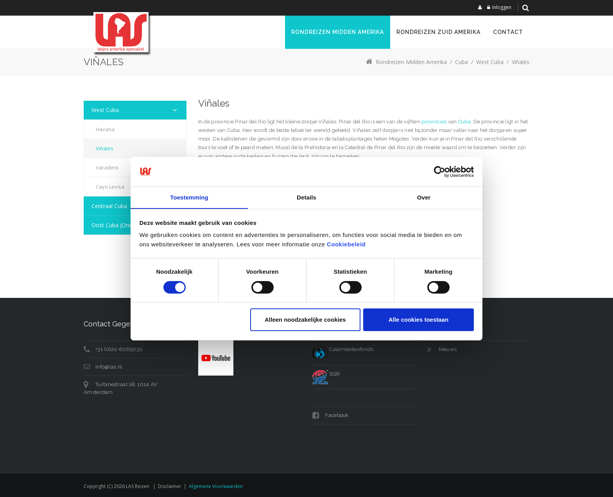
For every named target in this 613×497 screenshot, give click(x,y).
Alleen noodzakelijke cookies (305, 320)
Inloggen (501, 7)
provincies (433, 122)
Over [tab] (424, 197)
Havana (105, 129)
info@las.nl (108, 367)
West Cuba (105, 110)
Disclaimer (169, 486)
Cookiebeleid (346, 244)
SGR (326, 374)
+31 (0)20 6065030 (119, 349)
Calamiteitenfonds (342, 349)
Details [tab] (306, 197)
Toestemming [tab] (189, 197)
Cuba (464, 122)
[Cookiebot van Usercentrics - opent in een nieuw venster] (439, 171)
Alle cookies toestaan (418, 320)
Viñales (104, 148)
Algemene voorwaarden (216, 486)
